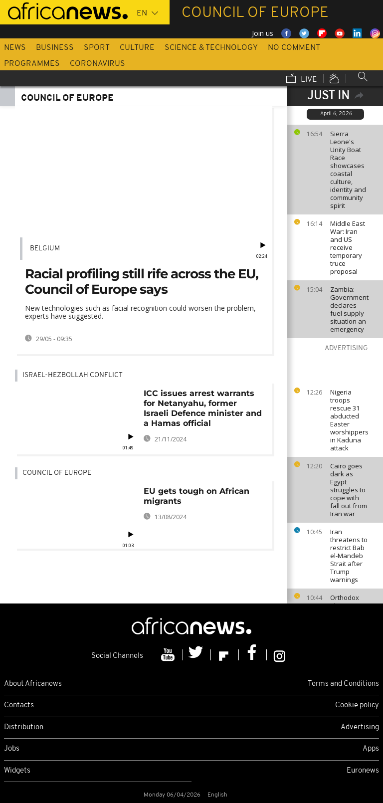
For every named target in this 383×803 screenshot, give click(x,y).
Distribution (23, 727)
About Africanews (33, 684)
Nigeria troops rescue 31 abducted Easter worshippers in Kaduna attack (349, 420)
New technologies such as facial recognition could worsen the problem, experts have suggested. (140, 312)
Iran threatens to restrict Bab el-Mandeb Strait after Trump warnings (349, 556)
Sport (97, 48)
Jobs (11, 749)
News (15, 48)
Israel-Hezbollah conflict (72, 375)
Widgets (17, 771)
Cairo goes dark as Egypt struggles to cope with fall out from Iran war (348, 490)
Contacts (19, 705)
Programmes (32, 64)
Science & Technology (211, 48)
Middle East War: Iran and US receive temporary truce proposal (347, 247)
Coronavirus (97, 64)
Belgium (45, 248)
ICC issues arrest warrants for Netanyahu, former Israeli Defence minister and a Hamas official (203, 408)
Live (301, 79)
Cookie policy (357, 705)
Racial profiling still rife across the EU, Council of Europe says (141, 281)
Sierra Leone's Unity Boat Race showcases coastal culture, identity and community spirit (348, 169)
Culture (137, 48)
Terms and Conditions (343, 684)
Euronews (363, 771)
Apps (371, 749)
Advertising (360, 727)
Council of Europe (56, 473)
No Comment (294, 48)
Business (55, 48)
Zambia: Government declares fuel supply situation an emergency (349, 309)
